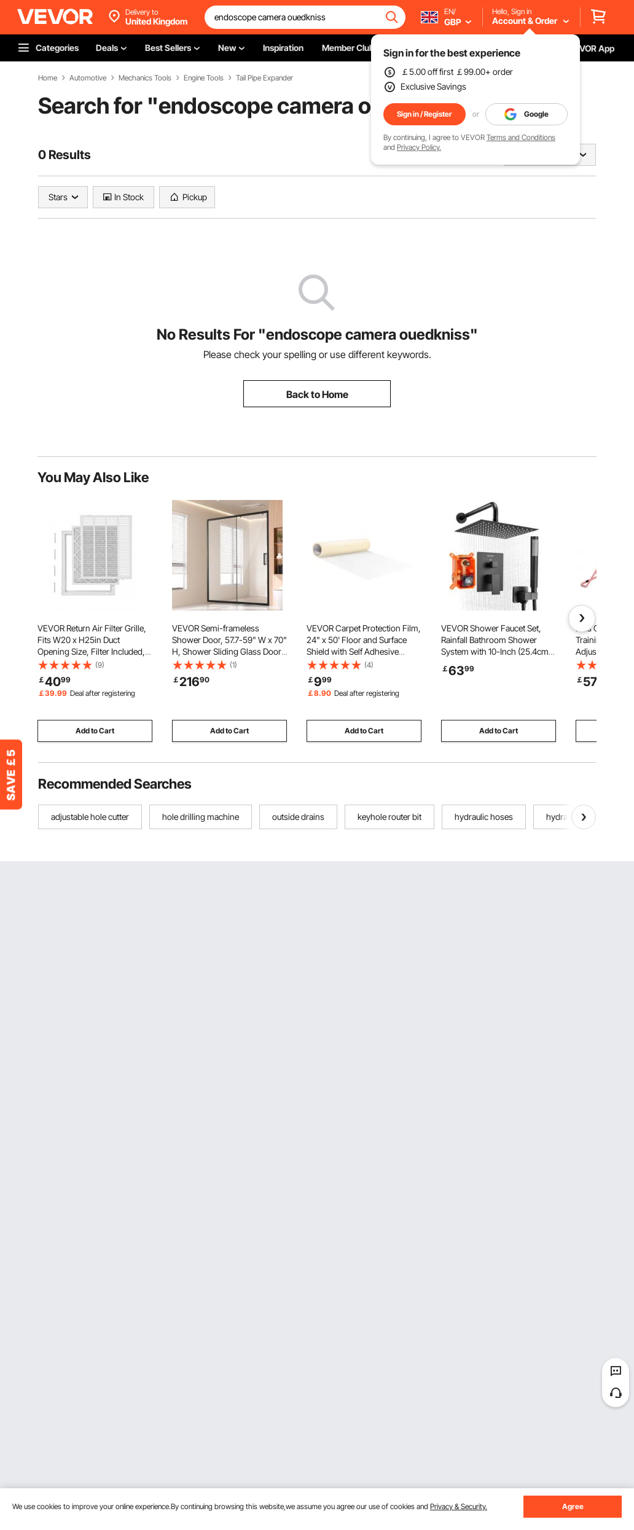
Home (47, 78)
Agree (573, 1506)
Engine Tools (204, 78)
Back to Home (317, 394)
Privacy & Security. (458, 1506)
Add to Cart (95, 730)
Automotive (87, 78)
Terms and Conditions (521, 137)
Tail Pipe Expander (264, 78)
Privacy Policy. (419, 147)
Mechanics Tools (145, 78)
